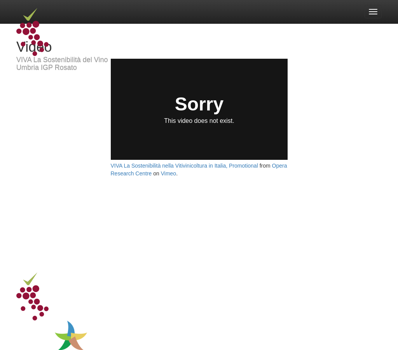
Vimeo (168, 173)
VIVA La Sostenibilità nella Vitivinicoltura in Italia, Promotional (184, 166)
